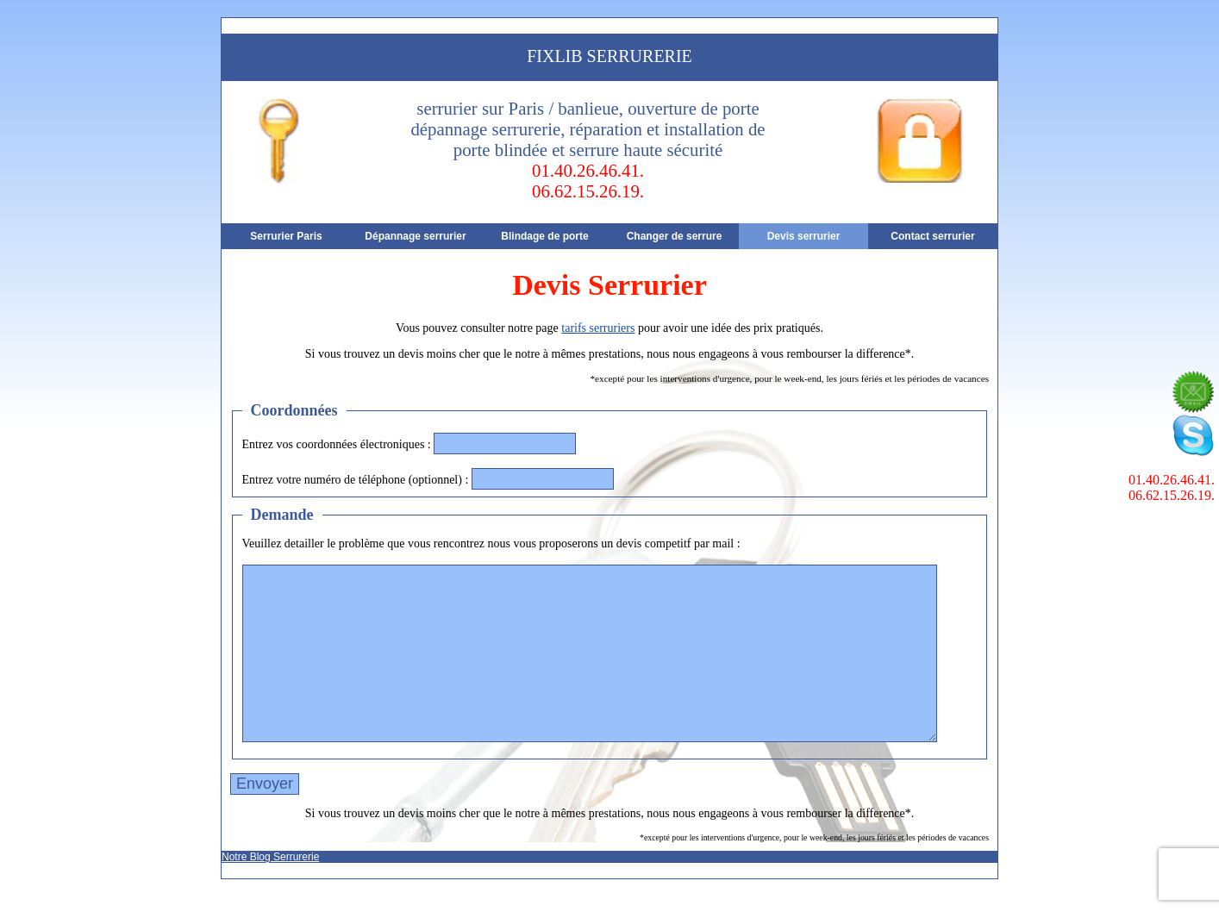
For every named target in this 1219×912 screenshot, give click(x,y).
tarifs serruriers (598, 328)
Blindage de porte (544, 236)
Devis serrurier (804, 236)
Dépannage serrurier (415, 236)
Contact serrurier (932, 236)
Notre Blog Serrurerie (270, 857)
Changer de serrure (674, 236)
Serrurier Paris (286, 236)
